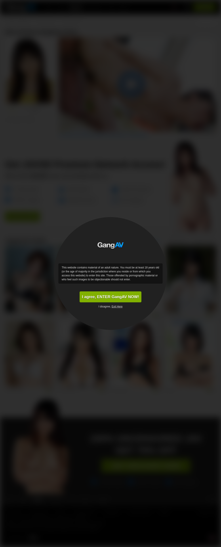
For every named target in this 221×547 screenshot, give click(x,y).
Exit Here (117, 306)
